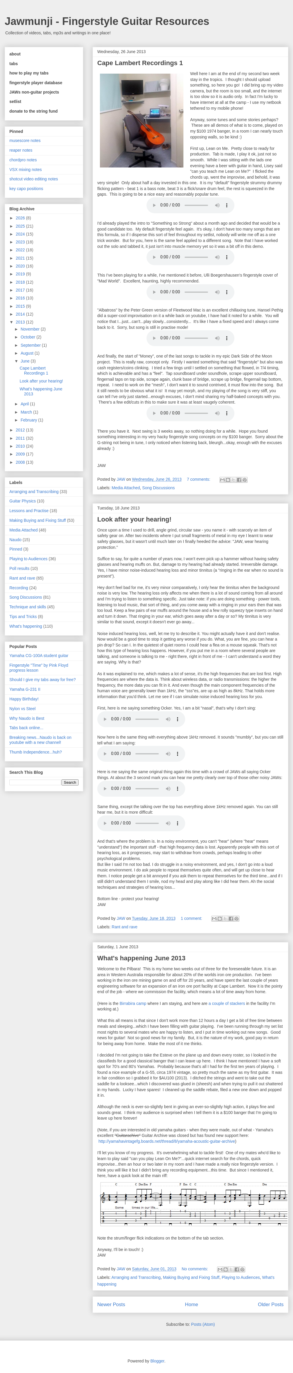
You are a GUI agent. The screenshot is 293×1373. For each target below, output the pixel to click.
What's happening (25, 626)
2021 (21, 258)
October (28, 337)
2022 (21, 250)
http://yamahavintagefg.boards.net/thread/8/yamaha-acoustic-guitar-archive (166, 1141)
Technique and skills (27, 607)
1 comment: (192, 918)
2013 (21, 322)
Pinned (15, 549)
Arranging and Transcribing (136, 1277)
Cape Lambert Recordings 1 (140, 63)
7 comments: (199, 479)
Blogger (157, 1361)
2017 (21, 290)
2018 (21, 282)
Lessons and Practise (29, 510)
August (27, 353)
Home (191, 1304)
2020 (21, 266)
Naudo (15, 539)
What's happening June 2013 (141, 958)
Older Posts (271, 1304)
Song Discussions (158, 487)
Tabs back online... (26, 727)
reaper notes (21, 150)
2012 (21, 430)
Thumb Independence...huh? (35, 752)
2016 (21, 298)
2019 (21, 274)
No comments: (195, 1269)
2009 (21, 454)
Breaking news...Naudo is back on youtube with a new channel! (40, 740)
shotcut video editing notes (33, 179)
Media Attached (126, 487)
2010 (21, 446)
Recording (18, 587)
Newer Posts (111, 1304)
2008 (21, 462)
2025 (21, 226)
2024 (21, 234)
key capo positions (26, 188)
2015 (21, 306)
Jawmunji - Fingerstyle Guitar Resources (107, 21)
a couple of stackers (227, 1003)
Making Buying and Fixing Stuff (191, 1277)
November (30, 329)
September (31, 345)
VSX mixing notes (25, 169)
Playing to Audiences (241, 1277)
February (29, 420)
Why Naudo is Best (26, 718)
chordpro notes (23, 160)
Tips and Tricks (23, 616)
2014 (21, 314)
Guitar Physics (22, 501)
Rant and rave (124, 927)
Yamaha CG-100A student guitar (38, 655)
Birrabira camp (133, 1003)
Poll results (19, 568)
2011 (21, 438)
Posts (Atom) (203, 1324)
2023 (21, 242)
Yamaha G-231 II (24, 689)
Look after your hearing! (134, 519)
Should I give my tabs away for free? (42, 679)
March (27, 412)
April (25, 404)
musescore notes (25, 140)
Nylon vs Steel (22, 708)
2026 (21, 218)
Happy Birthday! (24, 699)
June (25, 361)
